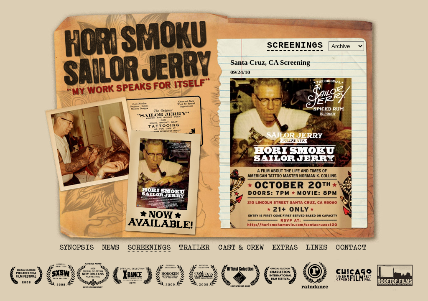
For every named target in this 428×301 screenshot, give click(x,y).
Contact (351, 248)
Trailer (194, 248)
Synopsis (76, 248)
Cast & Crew (241, 248)
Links (316, 248)
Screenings (149, 248)
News (110, 248)
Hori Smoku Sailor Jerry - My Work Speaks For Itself (137, 58)
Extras (285, 248)
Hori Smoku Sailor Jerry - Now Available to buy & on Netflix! (163, 183)
